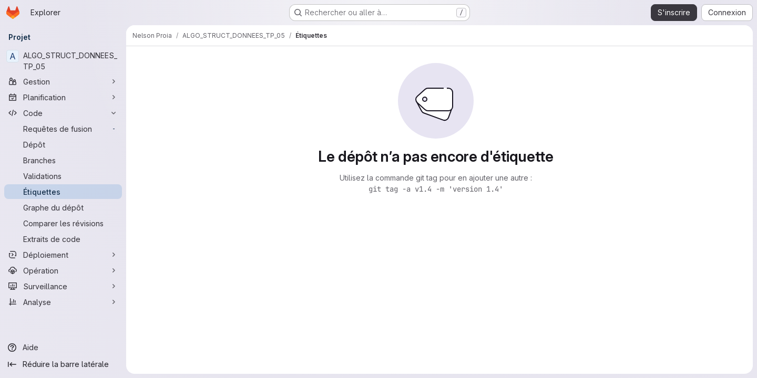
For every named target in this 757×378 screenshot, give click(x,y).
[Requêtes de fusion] (63, 128)
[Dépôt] (63, 144)
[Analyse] (63, 302)
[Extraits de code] (63, 239)
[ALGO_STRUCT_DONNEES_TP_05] (63, 61)
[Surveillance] (63, 286)
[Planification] (63, 97)
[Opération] (63, 270)
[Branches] (63, 160)
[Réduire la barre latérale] (63, 364)
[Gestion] (63, 81)
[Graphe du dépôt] (63, 207)
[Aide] (63, 347)
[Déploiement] (63, 254)
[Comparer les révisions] (63, 223)
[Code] (63, 113)
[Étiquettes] (63, 191)
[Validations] (63, 176)
